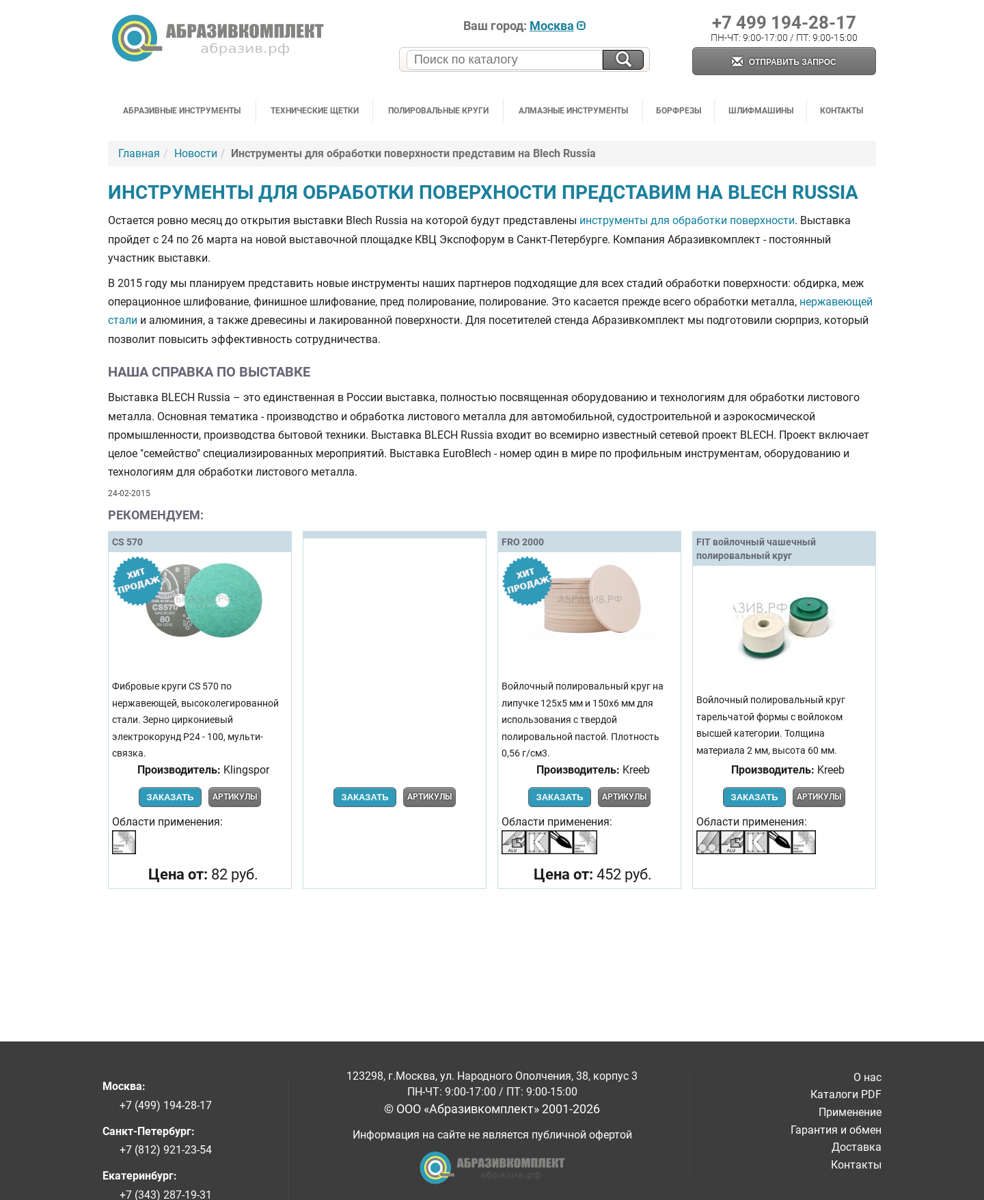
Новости (195, 153)
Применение (850, 1112)
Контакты (841, 110)
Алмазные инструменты (573, 110)
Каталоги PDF (846, 1094)
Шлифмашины (760, 110)
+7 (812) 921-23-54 (166, 1149)
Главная (139, 153)
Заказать (169, 797)
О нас (867, 1077)
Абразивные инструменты (182, 110)
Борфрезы (678, 110)
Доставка (857, 1147)
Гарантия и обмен (836, 1129)
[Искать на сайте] (623, 60)
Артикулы (235, 797)
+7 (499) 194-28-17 (166, 1105)
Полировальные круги (438, 110)
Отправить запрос (784, 62)
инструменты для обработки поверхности (687, 220)
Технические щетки (315, 110)
